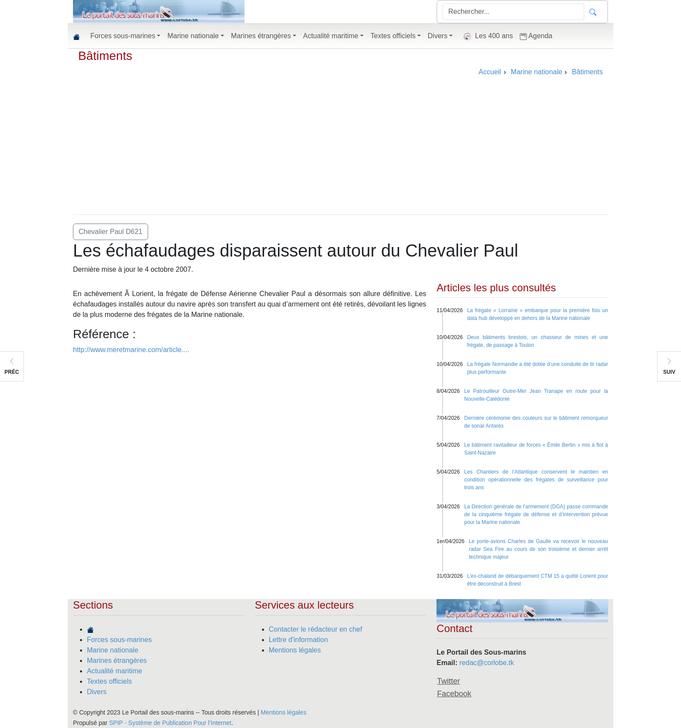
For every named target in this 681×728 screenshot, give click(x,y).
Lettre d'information (298, 639)
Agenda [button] (536, 36)
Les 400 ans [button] (486, 36)
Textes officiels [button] (393, 36)
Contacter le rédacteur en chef (315, 629)
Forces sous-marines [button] (122, 36)
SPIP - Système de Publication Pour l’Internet (170, 722)
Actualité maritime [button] (330, 36)
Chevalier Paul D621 (110, 231)
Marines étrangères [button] (261, 36)
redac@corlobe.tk (487, 662)
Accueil (490, 72)
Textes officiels (109, 681)
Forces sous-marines (119, 639)
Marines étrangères (117, 660)
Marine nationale (112, 650)
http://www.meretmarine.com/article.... (131, 349)
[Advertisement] (340, 149)
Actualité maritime (114, 671)
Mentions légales (295, 650)
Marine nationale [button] (192, 36)
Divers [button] (437, 36)
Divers (96, 691)
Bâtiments (105, 56)
